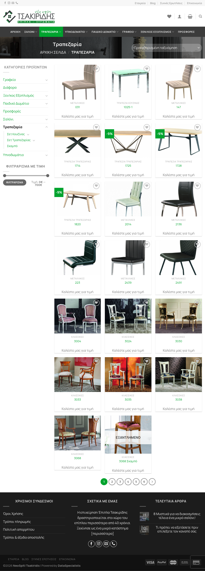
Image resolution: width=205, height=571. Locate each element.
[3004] (77, 316)
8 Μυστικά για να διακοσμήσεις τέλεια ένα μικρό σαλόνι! (176, 516)
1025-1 (128, 107)
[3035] (128, 374)
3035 (128, 399)
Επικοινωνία (194, 3)
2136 (178, 224)
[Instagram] (9, 3)
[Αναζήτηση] (200, 16)
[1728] (178, 140)
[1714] (77, 140)
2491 (178, 282)
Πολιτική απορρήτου (18, 529)
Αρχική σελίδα (53, 52)
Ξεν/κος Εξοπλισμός (157, 32)
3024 (128, 341)
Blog (153, 3)
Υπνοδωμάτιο (76, 32)
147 (178, 107)
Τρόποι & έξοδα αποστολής (23, 537)
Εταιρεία (140, 3)
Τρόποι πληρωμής (17, 521)
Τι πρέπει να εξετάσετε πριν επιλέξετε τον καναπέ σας (177, 529)
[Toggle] (46, 79)
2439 (128, 282)
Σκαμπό (12, 146)
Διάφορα (10, 87)
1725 (128, 166)
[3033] (77, 374)
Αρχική (15, 32)
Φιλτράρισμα (14, 182)
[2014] (128, 199)
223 (77, 282)
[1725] (128, 140)
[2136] (178, 199)
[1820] (77, 199)
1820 (77, 224)
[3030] (178, 316)
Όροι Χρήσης (13, 513)
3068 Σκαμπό (128, 461)
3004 (77, 341)
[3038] (178, 374)
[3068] (77, 433)
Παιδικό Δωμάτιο (105, 32)
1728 (179, 166)
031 (77, 107)
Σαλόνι (30, 32)
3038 (178, 399)
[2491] (178, 257)
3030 (178, 341)
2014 (128, 224)
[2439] (128, 257)
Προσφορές (186, 32)
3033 (77, 399)
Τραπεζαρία (51, 32)
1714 (77, 166)
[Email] (13, 3)
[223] (77, 257)
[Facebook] (5, 3)
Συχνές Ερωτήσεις (171, 3)
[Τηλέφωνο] (17, 3)
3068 (77, 458)
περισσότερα (103, 533)
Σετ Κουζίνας (16, 134)
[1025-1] (128, 82)
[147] (178, 82)
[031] (77, 82)
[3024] (128, 316)
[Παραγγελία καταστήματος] (167, 48)
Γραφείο (129, 32)
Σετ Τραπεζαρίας (19, 140)
